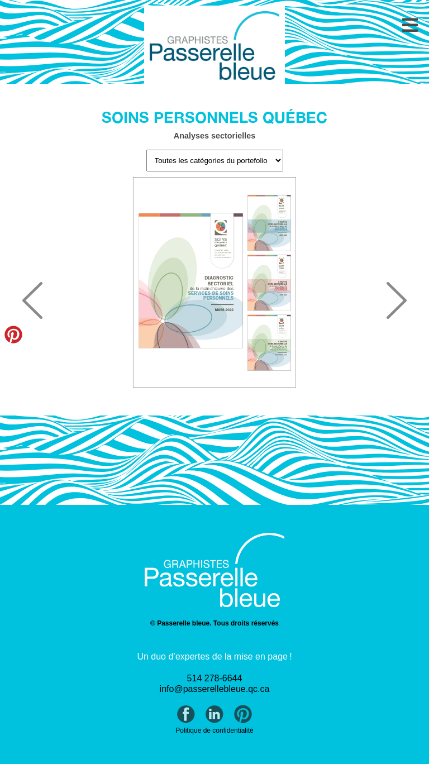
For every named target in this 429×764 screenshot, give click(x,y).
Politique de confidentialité (214, 730)
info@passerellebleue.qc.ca (215, 689)
